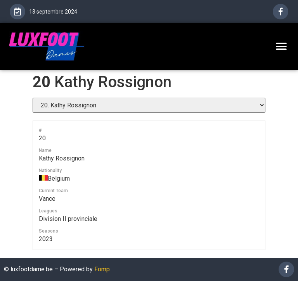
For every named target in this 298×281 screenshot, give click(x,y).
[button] (281, 46)
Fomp (102, 269)
